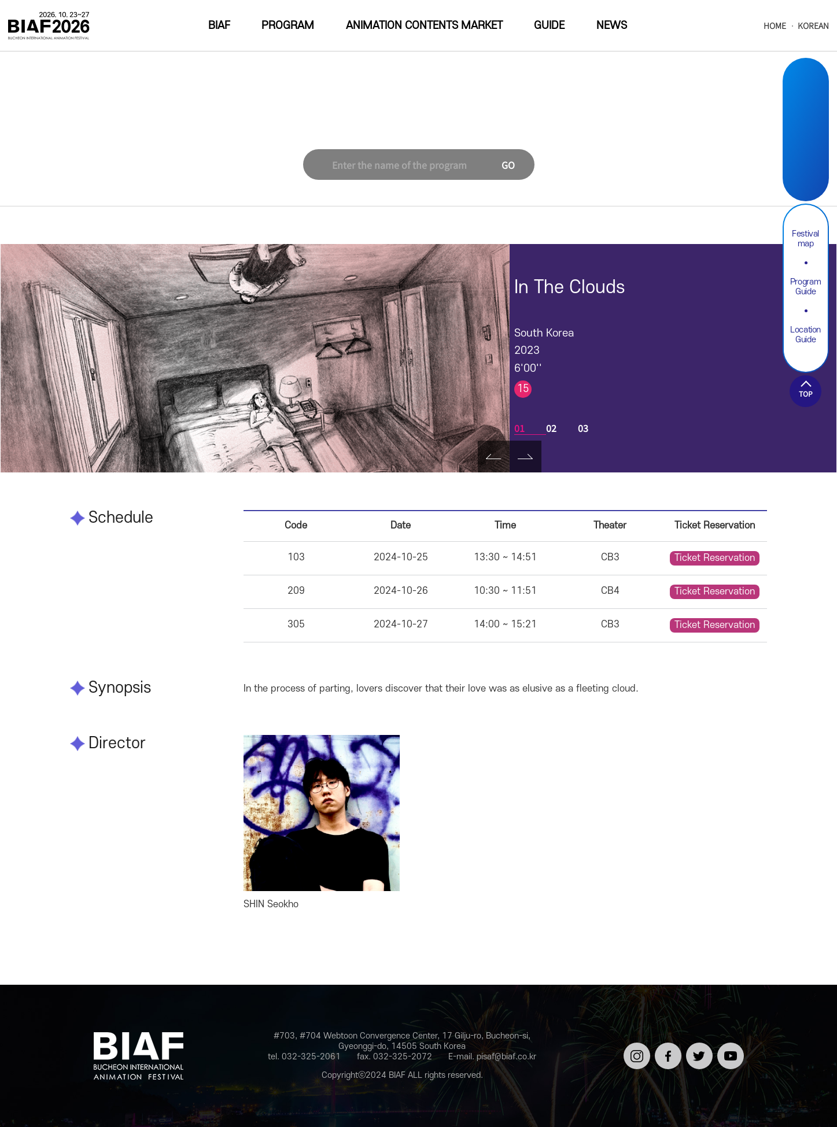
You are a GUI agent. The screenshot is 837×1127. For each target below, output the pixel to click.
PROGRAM (287, 26)
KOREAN (813, 26)
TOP (806, 393)
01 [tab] (519, 428)
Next (525, 456)
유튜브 (728, 1047)
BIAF (219, 26)
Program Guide (805, 287)
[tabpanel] (255, 358)
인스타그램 (635, 1052)
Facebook (806, 117)
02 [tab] (551, 428)
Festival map (805, 239)
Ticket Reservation (714, 558)
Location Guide (805, 335)
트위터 (697, 1047)
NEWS (611, 26)
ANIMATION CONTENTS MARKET (424, 26)
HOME (775, 26)
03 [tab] (583, 428)
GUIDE (549, 26)
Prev (494, 456)
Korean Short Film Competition (404, 123)
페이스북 (666, 1052)
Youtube (806, 171)
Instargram (806, 89)
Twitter (806, 144)
